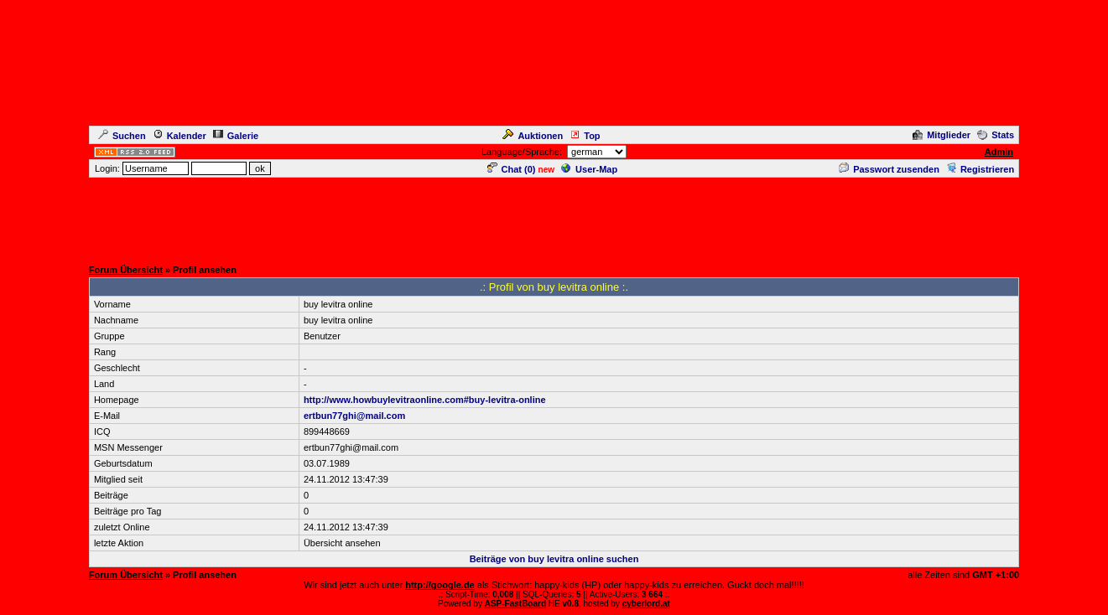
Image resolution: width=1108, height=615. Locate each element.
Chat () (511, 169)
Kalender (179, 136)
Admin (999, 152)
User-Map (589, 169)
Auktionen (532, 136)
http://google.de (439, 585)
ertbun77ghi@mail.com (354, 416)
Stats (995, 135)
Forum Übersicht (126, 270)
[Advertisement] (554, 217)
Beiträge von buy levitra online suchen (554, 559)
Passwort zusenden (889, 169)
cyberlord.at (646, 603)
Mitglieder (941, 135)
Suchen (122, 136)
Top (585, 136)
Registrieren (980, 169)
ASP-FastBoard (515, 603)
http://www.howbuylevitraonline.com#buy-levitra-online (425, 400)
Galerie (235, 136)
